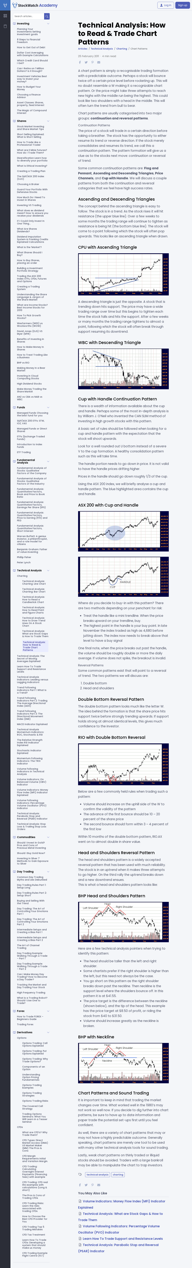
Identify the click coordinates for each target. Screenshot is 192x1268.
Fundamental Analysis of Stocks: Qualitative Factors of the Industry (32, 481)
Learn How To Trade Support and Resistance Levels (31, 669)
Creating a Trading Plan (31, 171)
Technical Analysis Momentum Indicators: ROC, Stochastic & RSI (30, 732)
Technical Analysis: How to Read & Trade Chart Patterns (34, 646)
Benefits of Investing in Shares (30, 340)
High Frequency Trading (31, 992)
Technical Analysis (29, 570)
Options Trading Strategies (32, 1094)
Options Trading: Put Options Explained (34, 1052)
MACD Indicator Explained (32, 724)
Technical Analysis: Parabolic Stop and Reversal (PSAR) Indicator (32, 816)
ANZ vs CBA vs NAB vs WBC (29, 398)
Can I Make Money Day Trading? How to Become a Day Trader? (32, 977)
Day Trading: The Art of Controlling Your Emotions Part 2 (32, 922)
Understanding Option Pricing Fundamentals (31, 1077)
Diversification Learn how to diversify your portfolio (32, 159)
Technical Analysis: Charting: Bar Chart (33, 590)
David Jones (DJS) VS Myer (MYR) (29, 332)
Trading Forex (25, 1024)
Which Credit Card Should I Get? (32, 61)
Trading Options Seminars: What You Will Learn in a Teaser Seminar (34, 1118)
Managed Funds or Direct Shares (32, 430)
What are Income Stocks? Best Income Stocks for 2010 (32, 308)
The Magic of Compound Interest (32, 111)
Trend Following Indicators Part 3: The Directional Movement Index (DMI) (30, 715)
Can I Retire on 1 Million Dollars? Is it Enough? (30, 69)
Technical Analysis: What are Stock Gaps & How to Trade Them (35, 634)
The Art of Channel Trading (28, 946)
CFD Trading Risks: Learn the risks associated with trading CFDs (33, 1207)
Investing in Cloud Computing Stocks (28, 377)
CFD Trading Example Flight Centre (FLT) (34, 1254)
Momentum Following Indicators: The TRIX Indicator (29, 761)
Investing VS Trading (29, 205)
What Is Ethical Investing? (32, 166)
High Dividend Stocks (29, 383)
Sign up (182, 5)
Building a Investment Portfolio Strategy (30, 269)
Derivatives (24, 1032)
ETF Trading (24, 452)
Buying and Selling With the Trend (30, 902)
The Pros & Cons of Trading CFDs (33, 1196)
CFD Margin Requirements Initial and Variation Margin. (35, 1159)
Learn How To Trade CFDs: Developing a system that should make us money (34, 1244)
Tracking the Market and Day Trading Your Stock (31, 986)
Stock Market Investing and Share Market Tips (30, 127)
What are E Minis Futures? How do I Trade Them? (32, 151)
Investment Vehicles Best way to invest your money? (32, 79)
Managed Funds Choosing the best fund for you (32, 414)
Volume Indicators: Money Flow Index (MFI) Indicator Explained (32, 792)
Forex (21, 1011)
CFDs (20, 1127)
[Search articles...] (28, 16)
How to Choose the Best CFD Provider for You (34, 1219)
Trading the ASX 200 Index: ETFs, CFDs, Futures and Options (32, 279)
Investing (23, 23)
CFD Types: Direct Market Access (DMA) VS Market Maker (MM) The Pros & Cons (35, 1145)
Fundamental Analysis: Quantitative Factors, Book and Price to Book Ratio (31, 493)
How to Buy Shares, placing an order (28, 261)
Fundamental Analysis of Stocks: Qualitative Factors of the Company (32, 471)
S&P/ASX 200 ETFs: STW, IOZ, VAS (30, 422)
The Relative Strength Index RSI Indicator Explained (29, 743)
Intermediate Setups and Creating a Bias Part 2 (32, 938)
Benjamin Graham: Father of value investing (32, 550)
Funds (21, 407)
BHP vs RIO (23, 362)
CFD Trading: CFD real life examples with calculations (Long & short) (35, 1186)
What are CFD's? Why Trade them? (34, 1133)
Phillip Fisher (24, 557)
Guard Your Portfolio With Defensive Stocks (32, 190)
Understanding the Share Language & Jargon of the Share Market (32, 297)
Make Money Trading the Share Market (31, 390)
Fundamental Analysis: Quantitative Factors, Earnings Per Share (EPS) (31, 505)
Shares (21, 121)
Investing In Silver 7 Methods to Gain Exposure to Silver (32, 861)
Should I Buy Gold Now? (31, 853)
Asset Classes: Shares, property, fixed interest (30, 103)
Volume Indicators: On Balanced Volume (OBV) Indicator (31, 782)
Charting (22, 576)
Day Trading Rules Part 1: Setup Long (31, 886)
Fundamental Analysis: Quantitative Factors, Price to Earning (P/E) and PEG (32, 516)
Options (21, 1038)
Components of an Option (33, 1068)
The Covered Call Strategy (32, 1107)
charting (118, 1174)
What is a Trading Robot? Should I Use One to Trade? (32, 1000)
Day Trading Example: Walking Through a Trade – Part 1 (32, 956)
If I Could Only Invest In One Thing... (30, 222)
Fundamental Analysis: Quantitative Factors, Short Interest (30, 528)
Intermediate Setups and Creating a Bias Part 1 (32, 931)
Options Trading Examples (32, 1086)
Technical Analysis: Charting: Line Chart (34, 582)
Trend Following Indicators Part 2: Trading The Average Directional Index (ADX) (32, 702)
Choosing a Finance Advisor (29, 96)
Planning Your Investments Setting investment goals (29, 32)
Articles (82, 48)
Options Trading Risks (35, 1101)
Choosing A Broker (28, 184)
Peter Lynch (24, 562)
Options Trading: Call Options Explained (35, 1044)
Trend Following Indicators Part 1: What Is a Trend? (31, 690)
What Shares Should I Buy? (29, 253)
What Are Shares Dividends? (27, 230)
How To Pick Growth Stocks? (29, 316)
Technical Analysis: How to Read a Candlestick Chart (33, 599)
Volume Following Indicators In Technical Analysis (30, 771)
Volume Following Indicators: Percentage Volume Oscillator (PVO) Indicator (31, 804)
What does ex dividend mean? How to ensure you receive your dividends (32, 213)
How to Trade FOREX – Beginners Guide (30, 1017)
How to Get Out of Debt (31, 47)
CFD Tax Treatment (33, 1234)
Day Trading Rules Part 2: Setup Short (32, 894)
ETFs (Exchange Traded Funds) (31, 437)
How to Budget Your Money (29, 88)
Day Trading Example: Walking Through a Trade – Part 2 (32, 966)
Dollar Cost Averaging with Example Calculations (32, 54)
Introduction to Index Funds (29, 445)
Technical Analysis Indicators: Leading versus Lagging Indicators (32, 680)
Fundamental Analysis (26, 461)
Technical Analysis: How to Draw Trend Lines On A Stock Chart (33, 622)
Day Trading (25, 871)
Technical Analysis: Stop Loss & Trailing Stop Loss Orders (31, 827)
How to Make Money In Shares (30, 348)
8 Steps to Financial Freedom (28, 40)
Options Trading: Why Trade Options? (35, 1060)
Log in (165, 5)
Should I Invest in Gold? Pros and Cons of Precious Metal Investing (31, 845)
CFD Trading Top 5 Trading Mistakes (33, 1228)
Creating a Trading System (28, 288)
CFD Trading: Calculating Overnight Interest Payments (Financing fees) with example (34, 1171)
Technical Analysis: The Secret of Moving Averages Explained (31, 659)
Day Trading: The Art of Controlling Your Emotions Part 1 (32, 911)
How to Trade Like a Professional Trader (29, 143)
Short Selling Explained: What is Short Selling (30, 135)
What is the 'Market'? (29, 247)
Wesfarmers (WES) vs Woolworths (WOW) (30, 324)
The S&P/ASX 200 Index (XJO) (30, 177)
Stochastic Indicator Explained (29, 751)
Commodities (26, 837)
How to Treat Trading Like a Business (32, 356)
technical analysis (98, 1174)
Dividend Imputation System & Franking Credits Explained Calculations (32, 239)
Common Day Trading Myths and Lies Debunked (32, 878)
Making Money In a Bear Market (31, 369)
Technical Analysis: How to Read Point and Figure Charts (33, 610)
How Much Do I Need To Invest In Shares (31, 198)
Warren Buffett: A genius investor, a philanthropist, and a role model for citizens (32, 540)
